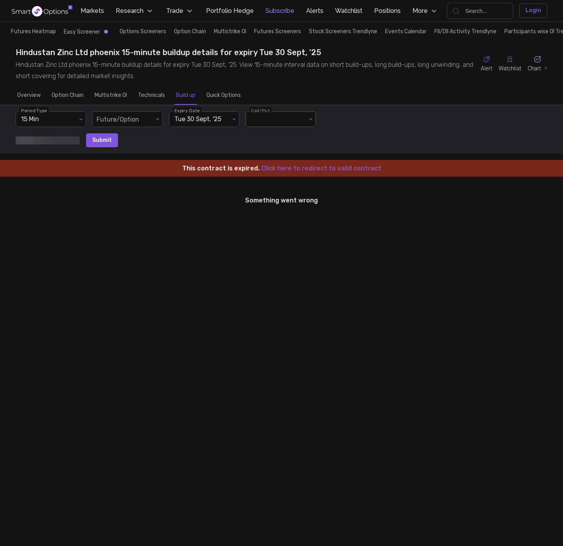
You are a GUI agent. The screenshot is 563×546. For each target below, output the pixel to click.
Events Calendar (406, 31)
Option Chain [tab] (67, 95)
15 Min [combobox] (30, 119)
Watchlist (348, 10)
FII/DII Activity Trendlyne (465, 31)
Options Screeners (143, 31)
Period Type (34, 110)
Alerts (314, 10)
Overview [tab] (29, 95)
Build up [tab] (185, 95)
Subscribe (279, 10)
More (425, 11)
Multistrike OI (230, 31)
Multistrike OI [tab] (111, 95)
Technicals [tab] (151, 95)
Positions (387, 10)
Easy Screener (86, 32)
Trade (180, 11)
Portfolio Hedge (230, 10)
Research (135, 11)
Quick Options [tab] (223, 95)
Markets (92, 10)
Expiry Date (187, 110)
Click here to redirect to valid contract (321, 168)
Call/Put (260, 110)
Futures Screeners (277, 31)
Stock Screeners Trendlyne (343, 31)
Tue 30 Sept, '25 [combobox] (197, 119)
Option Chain (190, 31)
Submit (102, 140)
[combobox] (127, 119)
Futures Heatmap (33, 31)
